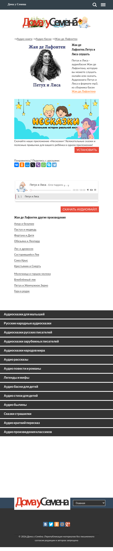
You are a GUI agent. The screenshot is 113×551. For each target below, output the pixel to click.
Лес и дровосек (23, 248)
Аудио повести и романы (22, 369)
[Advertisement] (56, 467)
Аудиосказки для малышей (24, 314)
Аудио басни (43, 38)
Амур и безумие (24, 223)
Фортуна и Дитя (24, 235)
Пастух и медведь (25, 229)
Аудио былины (15, 405)
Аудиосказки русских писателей (28, 332)
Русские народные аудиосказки (27, 323)
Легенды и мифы (16, 378)
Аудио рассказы (16, 360)
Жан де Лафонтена (84, 91)
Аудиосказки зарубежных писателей (31, 341)
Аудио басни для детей (21, 387)
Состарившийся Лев (26, 254)
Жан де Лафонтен (66, 38)
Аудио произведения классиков (28, 432)
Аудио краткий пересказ (22, 423)
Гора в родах (22, 291)
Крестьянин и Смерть (27, 266)
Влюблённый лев (25, 279)
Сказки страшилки (17, 414)
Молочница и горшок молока (32, 273)
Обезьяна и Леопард (27, 241)
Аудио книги (25, 38)
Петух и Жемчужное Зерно (31, 285)
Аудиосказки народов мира (24, 351)
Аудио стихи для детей (21, 396)
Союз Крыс (21, 260)
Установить (86, 150)
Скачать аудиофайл (80, 209)
